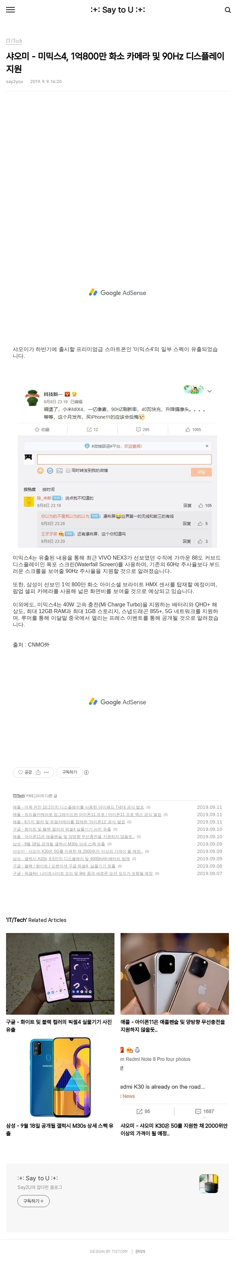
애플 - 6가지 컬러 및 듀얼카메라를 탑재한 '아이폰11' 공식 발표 (69, 822)
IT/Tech (19, 795)
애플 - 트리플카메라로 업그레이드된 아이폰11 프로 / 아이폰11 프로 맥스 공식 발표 (87, 814)
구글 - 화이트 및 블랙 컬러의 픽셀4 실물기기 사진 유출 (62, 829)
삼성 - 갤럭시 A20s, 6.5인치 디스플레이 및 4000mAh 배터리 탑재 (71, 858)
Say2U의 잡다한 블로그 (39, 1187)
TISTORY (119, 1251)
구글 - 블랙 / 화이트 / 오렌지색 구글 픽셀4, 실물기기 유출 (64, 866)
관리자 (140, 1251)
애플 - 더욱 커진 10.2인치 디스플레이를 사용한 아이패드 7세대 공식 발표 (78, 807)
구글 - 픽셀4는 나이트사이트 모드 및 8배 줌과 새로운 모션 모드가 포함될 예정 (83, 873)
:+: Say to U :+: (117, 10)
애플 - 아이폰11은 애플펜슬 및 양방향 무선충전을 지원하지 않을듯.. (74, 836)
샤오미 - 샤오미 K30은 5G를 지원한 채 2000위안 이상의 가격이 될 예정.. (78, 851)
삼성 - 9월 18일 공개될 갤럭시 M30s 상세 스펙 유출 (59, 844)
